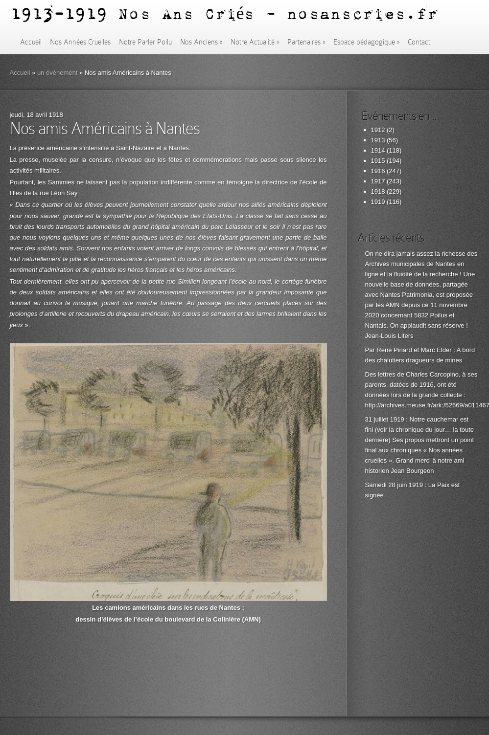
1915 (378, 160)
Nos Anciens (201, 42)
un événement (57, 72)
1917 (378, 181)
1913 (378, 140)
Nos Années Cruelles (80, 42)
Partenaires (306, 42)
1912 (378, 130)
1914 (378, 150)
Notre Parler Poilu (145, 42)
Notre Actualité (255, 42)
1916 (378, 171)
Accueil (31, 42)
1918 (378, 191)
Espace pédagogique (366, 42)
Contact (419, 42)
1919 (378, 201)
